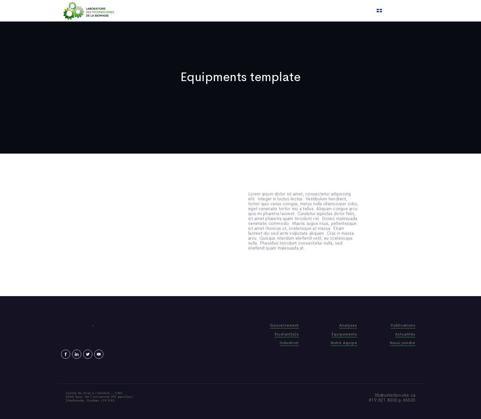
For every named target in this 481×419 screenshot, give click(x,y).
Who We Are (199, 11)
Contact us (303, 11)
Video (277, 11)
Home (172, 11)
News (258, 11)
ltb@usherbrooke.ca (395, 395)
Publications (232, 11)
